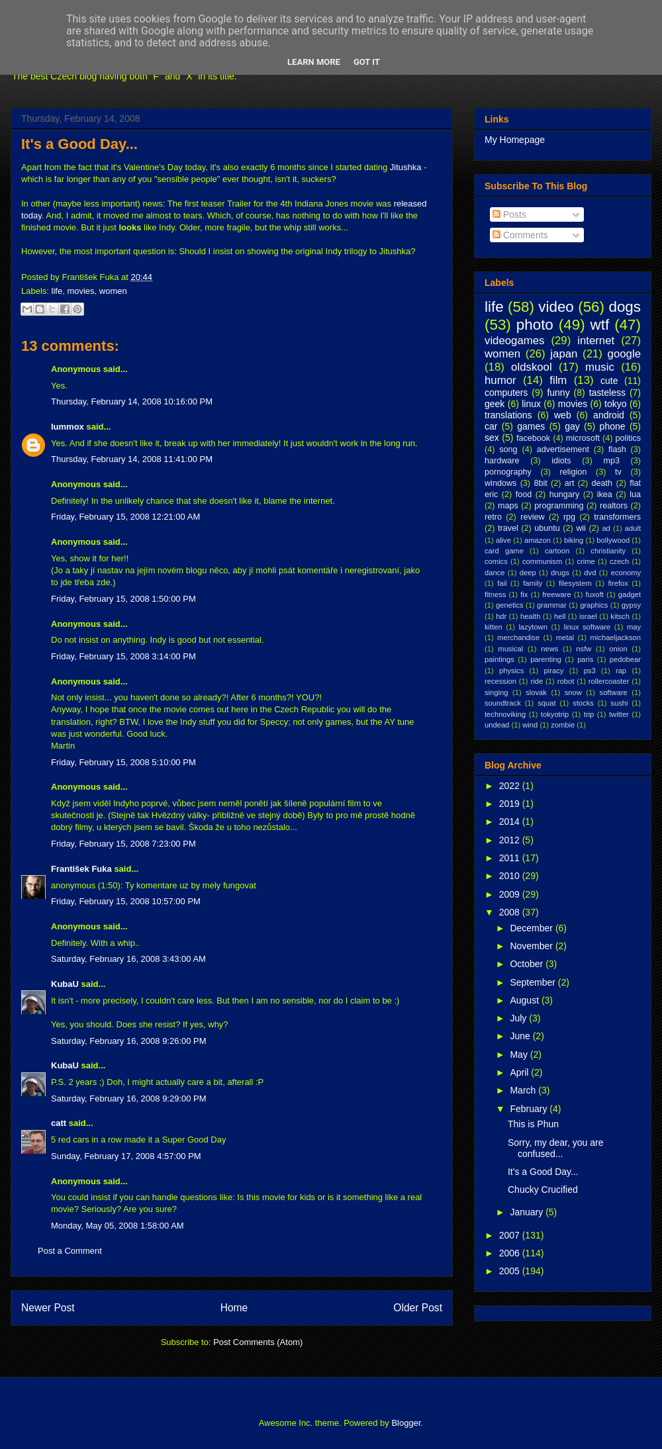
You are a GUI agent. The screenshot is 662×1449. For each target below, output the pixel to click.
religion (573, 472)
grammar (552, 605)
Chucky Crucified (543, 1189)
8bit (540, 483)
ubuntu (547, 528)
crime (585, 561)
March (524, 1090)
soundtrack (503, 703)
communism (542, 561)
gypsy (631, 605)
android (608, 415)
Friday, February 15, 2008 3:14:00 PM (123, 656)
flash (617, 449)
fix (524, 594)
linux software (587, 627)
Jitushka (406, 167)
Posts (509, 214)
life (57, 291)
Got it (367, 62)
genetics (510, 605)
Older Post (417, 1307)
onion (618, 649)
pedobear (625, 659)
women (113, 291)
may (634, 627)
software (614, 692)
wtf (600, 324)
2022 (510, 785)
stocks (583, 703)
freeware (556, 594)
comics (496, 561)
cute (609, 380)
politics (628, 438)
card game (504, 551)
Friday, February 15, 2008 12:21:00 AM (125, 517)
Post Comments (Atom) (258, 1342)
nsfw (583, 649)
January (527, 1212)
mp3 (611, 460)
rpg (569, 517)
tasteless (607, 392)
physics (511, 671)
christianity (608, 551)
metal (565, 637)
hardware (502, 460)
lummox (67, 427)
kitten (493, 627)
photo (534, 324)
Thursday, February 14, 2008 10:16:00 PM (132, 401)
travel (508, 528)
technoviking (505, 714)
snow (573, 692)
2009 (510, 894)
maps (508, 505)
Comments (520, 235)
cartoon (557, 551)
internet (595, 340)
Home (234, 1307)
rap (621, 671)
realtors (614, 505)
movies (80, 291)
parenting (545, 659)
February (529, 1108)
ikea (604, 494)
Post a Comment (70, 1251)
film (558, 380)
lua (635, 494)
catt (58, 1123)
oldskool (531, 367)
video (556, 307)
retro (493, 517)
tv (618, 472)
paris (585, 659)
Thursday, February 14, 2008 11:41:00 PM (132, 459)
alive (503, 540)
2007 (510, 1235)
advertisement (563, 449)
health (530, 616)
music (599, 367)
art (570, 483)
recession (500, 681)
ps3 (590, 671)
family (532, 583)
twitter (619, 714)
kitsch (620, 616)
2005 (510, 1271)
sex (492, 437)
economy (626, 573)
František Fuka (81, 869)
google (624, 354)
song (508, 449)
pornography (508, 472)
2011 (510, 858)
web (562, 415)
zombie (563, 725)
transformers (617, 517)
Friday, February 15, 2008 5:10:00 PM (123, 762)
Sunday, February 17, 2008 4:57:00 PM (126, 1156)
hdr (501, 616)
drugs (560, 573)
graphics (594, 605)
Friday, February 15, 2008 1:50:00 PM (123, 599)
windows (500, 483)
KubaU (65, 984)
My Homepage (515, 139)
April (520, 1072)
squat (546, 703)
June (521, 1036)
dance (494, 573)
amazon (537, 540)
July (519, 1018)
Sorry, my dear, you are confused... (555, 1148)
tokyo (615, 403)
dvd (590, 573)
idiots (561, 460)
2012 (510, 840)
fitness (495, 594)
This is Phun (533, 1124)
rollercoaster (609, 681)
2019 (510, 803)
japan (563, 354)
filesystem (575, 583)
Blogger (405, 1423)
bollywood (613, 540)
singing (496, 692)
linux (531, 403)
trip (589, 714)
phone (613, 426)
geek (494, 403)
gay (572, 426)
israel (588, 616)
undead (497, 725)
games (531, 426)
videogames (515, 340)
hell (559, 616)
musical (510, 649)
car (491, 426)
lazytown (532, 627)
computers (506, 392)
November (532, 946)
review (532, 517)
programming (558, 505)
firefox (618, 583)
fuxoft (595, 594)
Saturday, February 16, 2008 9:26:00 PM (129, 1041)
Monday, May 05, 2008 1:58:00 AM (117, 1226)
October (527, 963)
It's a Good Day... (79, 144)
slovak (536, 692)
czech (619, 561)
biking (573, 540)
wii (581, 528)
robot (566, 681)
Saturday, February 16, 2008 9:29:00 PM (129, 1098)
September (533, 982)
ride (536, 681)
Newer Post (48, 1307)
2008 (510, 912)
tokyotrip (555, 714)
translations (508, 415)
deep (528, 573)
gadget (629, 594)
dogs (624, 307)
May (520, 1054)
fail (501, 583)
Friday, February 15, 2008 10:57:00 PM (126, 901)
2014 (510, 821)
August (525, 1000)
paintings (499, 659)
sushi (619, 703)
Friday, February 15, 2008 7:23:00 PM (123, 844)
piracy (554, 671)
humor (500, 380)
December (532, 928)
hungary (564, 494)
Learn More (313, 62)
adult (633, 528)
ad (606, 528)
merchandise (518, 637)
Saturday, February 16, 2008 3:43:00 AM (128, 959)
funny (558, 392)
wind (530, 725)
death (602, 483)
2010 (510, 875)
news (549, 649)
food (524, 494)
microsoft (583, 438)
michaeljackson (616, 637)
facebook (533, 438)
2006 (510, 1253)
